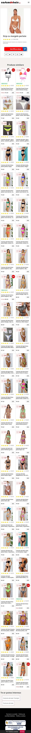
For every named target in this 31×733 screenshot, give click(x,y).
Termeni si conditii (11, 714)
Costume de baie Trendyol (11, 698)
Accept (22, 731)
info (13, 92)
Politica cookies (20, 716)
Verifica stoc (18, 49)
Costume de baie (8, 703)
